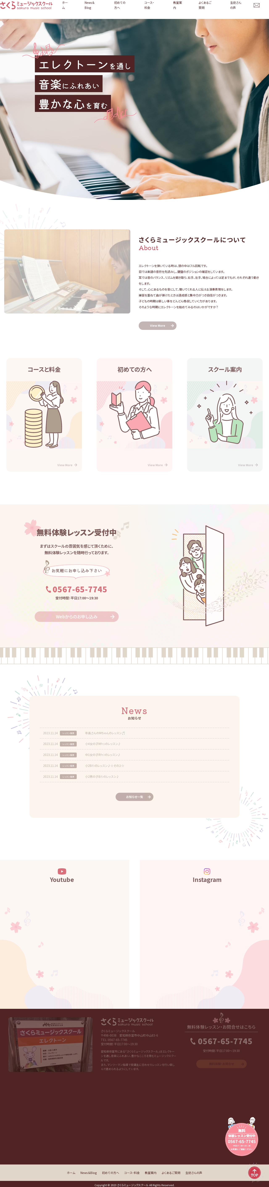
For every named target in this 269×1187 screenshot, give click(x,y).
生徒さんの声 (239, 10)
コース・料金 (173, 10)
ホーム (108, 10)
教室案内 (193, 10)
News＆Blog (127, 10)
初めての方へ (150, 10)
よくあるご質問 (215, 10)
